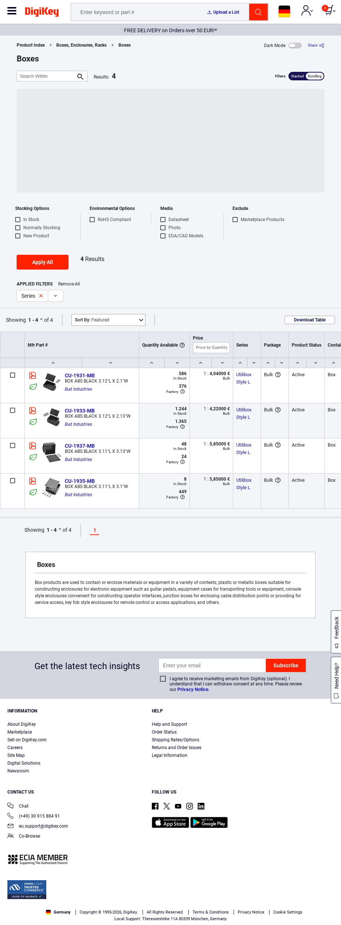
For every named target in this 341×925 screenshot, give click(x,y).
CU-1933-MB (80, 411)
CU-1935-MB (80, 481)
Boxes (124, 45)
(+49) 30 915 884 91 (33, 816)
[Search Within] (46, 76)
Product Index (31, 45)
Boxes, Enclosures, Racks (81, 45)
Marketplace (19, 732)
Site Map (16, 755)
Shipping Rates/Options (175, 739)
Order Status (164, 732)
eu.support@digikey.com (37, 826)
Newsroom (18, 771)
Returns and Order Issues (176, 747)
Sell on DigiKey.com (27, 739)
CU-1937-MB (80, 446)
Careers (15, 747)
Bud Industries (78, 389)
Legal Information (169, 755)
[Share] (316, 45)
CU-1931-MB (80, 375)
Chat (18, 806)
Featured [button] (92, 320)
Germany (58, 912)
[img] (41, 13)
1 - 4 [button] (33, 320)
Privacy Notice (192, 689)
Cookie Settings (287, 912)
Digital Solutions (23, 763)
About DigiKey (21, 724)
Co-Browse (23, 836)
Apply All (42, 262)
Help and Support (169, 724)
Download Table (309, 320)
